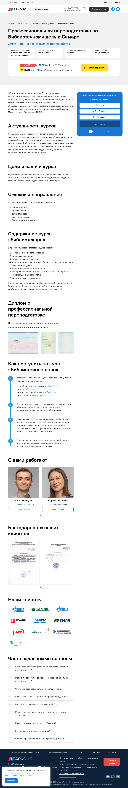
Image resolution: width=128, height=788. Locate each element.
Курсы (80, 752)
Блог (33, 2)
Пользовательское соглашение (71, 774)
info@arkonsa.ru (51, 392)
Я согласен (11, 781)
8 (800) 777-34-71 (75, 8)
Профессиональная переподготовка (26, 752)
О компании (13, 2)
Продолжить (99, 124)
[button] (40, 515)
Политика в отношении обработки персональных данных (78, 759)
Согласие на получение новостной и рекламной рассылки (78, 769)
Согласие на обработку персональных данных (77, 764)
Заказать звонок (99, 9)
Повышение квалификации (59, 752)
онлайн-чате (28, 389)
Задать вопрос (23, 509)
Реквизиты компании (67, 777)
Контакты (25, 2)
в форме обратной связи (32, 395)
